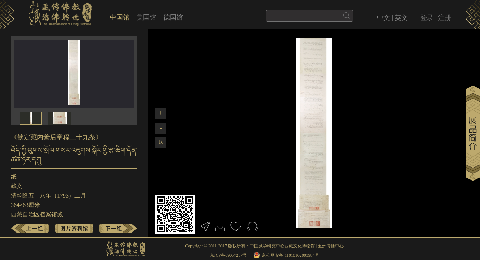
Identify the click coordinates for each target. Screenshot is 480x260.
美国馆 (146, 17)
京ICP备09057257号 (228, 255)
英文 (401, 17)
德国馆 (173, 17)
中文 (383, 17)
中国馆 (119, 17)
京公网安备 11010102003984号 (290, 255)
